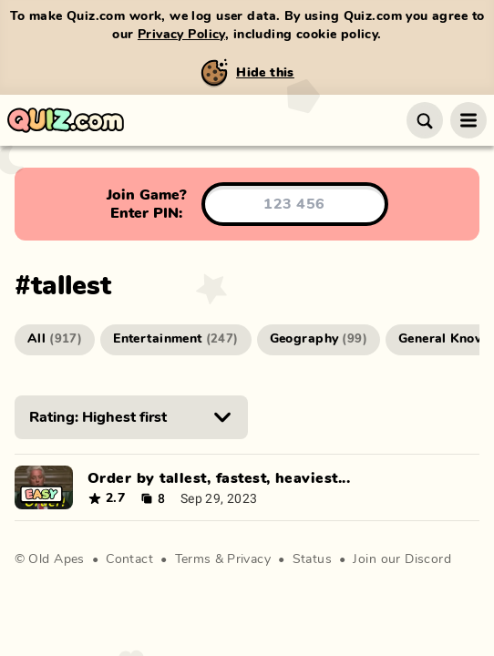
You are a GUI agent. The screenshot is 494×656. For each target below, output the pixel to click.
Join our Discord (402, 559)
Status (313, 559)
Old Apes (56, 559)
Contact (129, 559)
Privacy (249, 559)
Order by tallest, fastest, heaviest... (218, 478)
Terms (193, 559)
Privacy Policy (181, 34)
